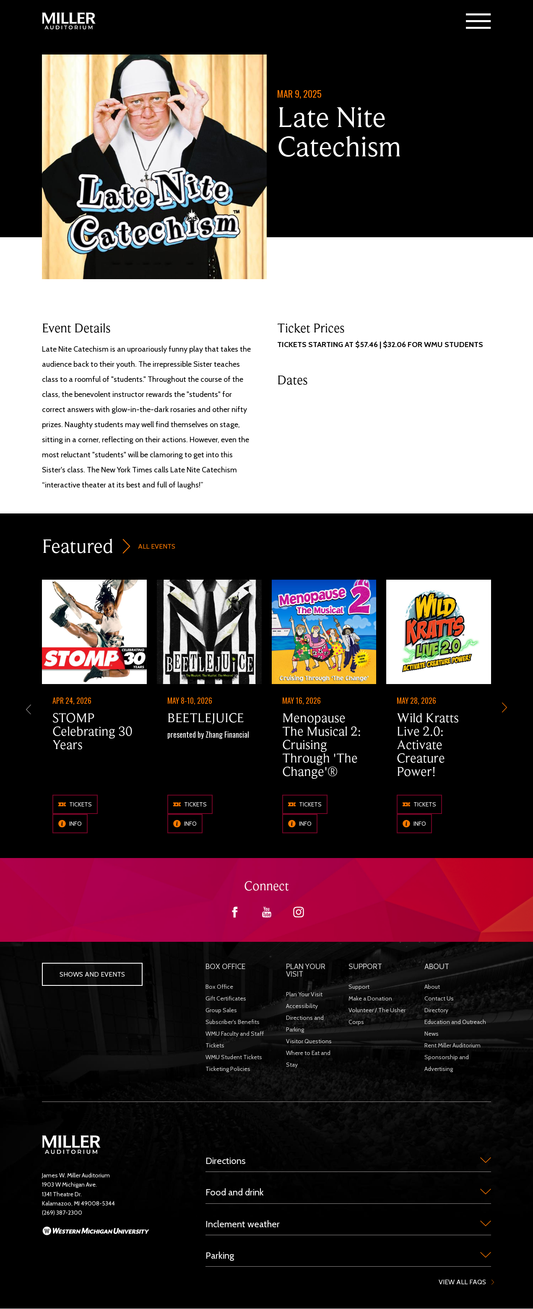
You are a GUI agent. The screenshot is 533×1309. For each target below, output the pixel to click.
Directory (436, 1010)
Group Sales (221, 1010)
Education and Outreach (455, 1022)
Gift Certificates (225, 998)
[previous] (28, 708)
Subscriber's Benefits (232, 1022)
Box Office (219, 986)
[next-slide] (504, 708)
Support (358, 986)
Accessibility (302, 1006)
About (432, 986)
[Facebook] (234, 915)
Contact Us (439, 998)
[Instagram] (298, 915)
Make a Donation (370, 998)
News (431, 1033)
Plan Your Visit (304, 994)
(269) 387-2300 (62, 1212)
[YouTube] (266, 915)
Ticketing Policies (227, 1069)
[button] (478, 21)
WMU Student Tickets (233, 1057)
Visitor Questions (309, 1041)
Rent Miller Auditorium (452, 1045)
